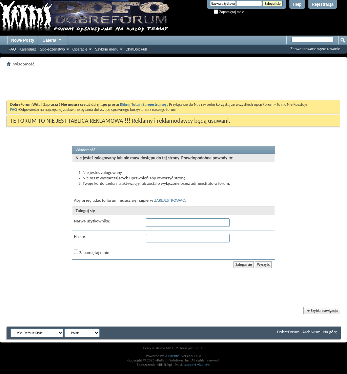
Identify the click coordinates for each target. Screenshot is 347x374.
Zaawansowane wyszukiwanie (315, 49)
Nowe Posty (22, 40)
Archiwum (311, 331)
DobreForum (288, 331)
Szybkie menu (106, 49)
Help (297, 4)
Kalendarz (27, 49)
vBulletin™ (173, 356)
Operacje (80, 49)
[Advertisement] (173, 83)
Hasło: (79, 236)
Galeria (52, 39)
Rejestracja (322, 4)
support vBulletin (197, 364)
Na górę (330, 331)
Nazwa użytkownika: (92, 220)
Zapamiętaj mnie (229, 12)
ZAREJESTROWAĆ (169, 200)
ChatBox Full (136, 49)
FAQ (12, 49)
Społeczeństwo (52, 49)
